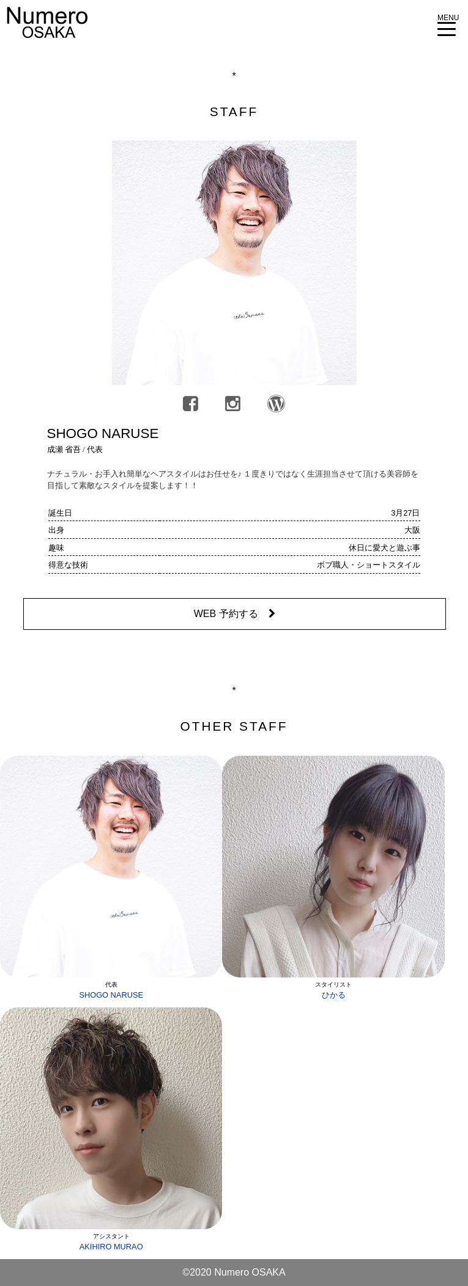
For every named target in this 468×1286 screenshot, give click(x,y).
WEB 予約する (235, 613)
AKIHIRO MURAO (111, 1246)
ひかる (334, 994)
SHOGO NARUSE (111, 994)
